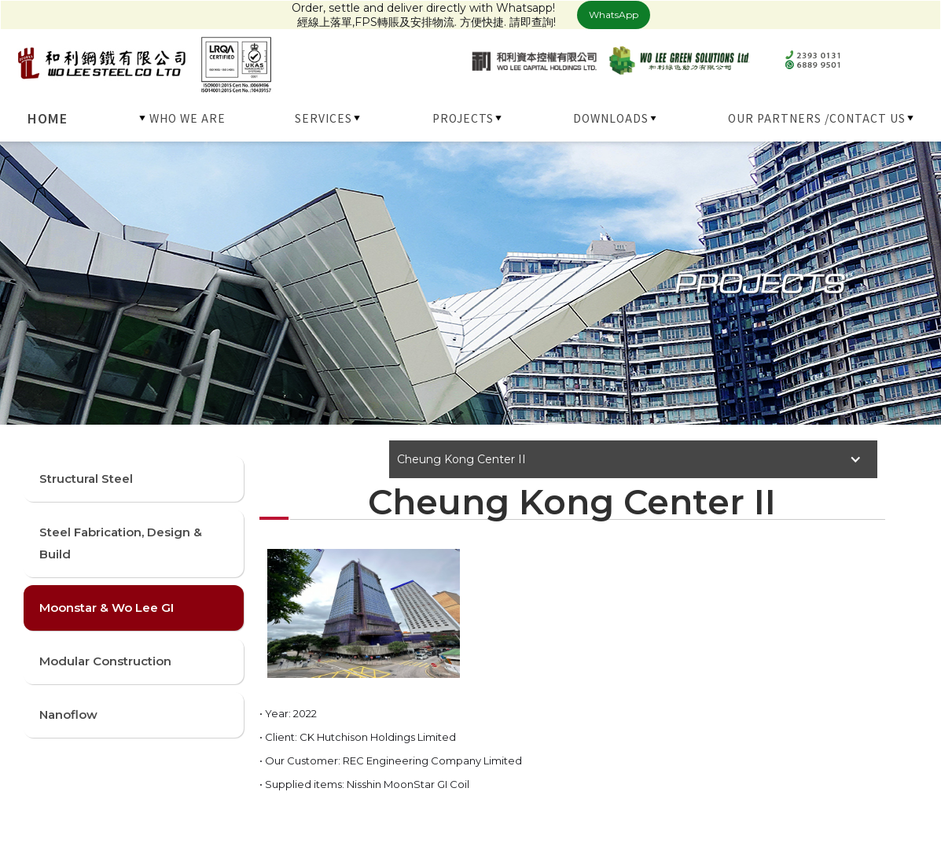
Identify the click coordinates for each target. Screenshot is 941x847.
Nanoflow (68, 714)
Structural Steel (86, 478)
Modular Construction (105, 661)
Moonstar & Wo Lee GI (106, 607)
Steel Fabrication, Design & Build (120, 543)
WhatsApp (613, 14)
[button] (183, 118)
